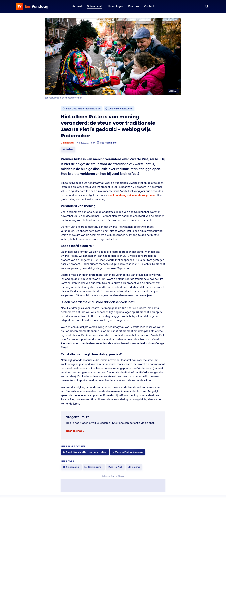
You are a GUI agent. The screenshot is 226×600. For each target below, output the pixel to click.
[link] (81, 108)
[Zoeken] (207, 6)
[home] (32, 6)
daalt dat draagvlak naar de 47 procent (132, 195)
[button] (68, 149)
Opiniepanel (67, 142)
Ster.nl (121, 476)
